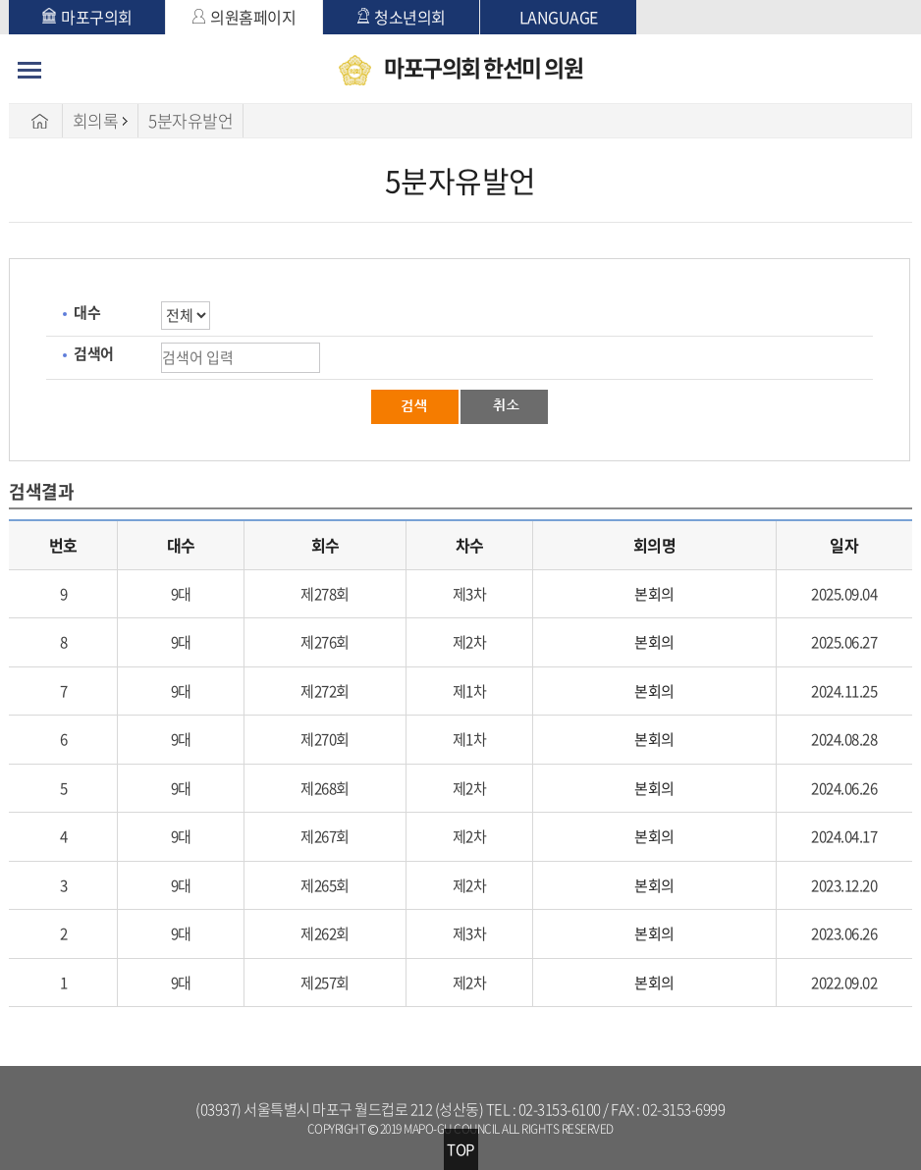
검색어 (94, 353)
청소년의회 (401, 16)
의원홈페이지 (244, 16)
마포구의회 (87, 16)
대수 (87, 312)
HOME (41, 120)
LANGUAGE (558, 16)
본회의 (654, 594)
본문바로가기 (9, 0)
